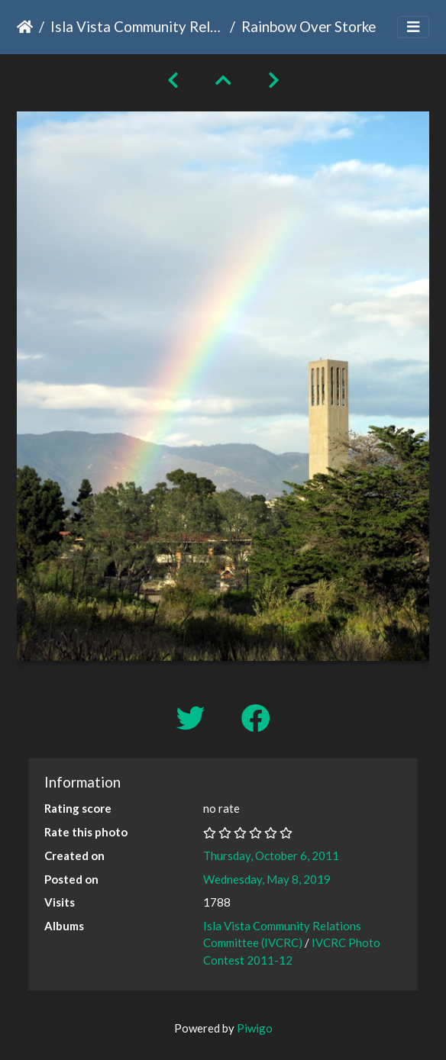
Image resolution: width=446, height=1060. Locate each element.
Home (25, 26)
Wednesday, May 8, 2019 (267, 879)
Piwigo (255, 1028)
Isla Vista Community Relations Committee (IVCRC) (137, 26)
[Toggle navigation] (413, 27)
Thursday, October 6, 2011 (271, 855)
